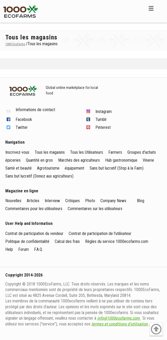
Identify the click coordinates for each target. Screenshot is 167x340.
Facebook (24, 119)
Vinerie (148, 160)
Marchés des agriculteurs (79, 160)
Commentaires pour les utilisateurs (33, 208)
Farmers (115, 152)
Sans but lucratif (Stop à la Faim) (116, 168)
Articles (33, 200)
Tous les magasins (50, 152)
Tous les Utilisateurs (86, 152)
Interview (52, 200)
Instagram (103, 111)
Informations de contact (35, 110)
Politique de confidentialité (27, 241)
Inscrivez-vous (17, 152)
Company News (113, 200)
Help (9, 249)
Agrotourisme (48, 168)
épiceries (13, 160)
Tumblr (101, 119)
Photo (90, 200)
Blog (140, 200)
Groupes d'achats (141, 152)
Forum (23, 249)
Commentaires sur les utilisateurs (95, 208)
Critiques (72, 200)
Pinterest (103, 127)
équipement (74, 168)
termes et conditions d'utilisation (120, 324)
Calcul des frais (67, 241)
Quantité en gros (39, 160)
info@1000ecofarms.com (119, 318)
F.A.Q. (38, 249)
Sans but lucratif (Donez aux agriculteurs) (39, 176)
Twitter (22, 127)
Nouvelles (13, 200)
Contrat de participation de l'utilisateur (100, 233)
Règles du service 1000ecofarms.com (116, 241)
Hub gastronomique (121, 160)
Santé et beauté (18, 168)
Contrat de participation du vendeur (34, 233)
